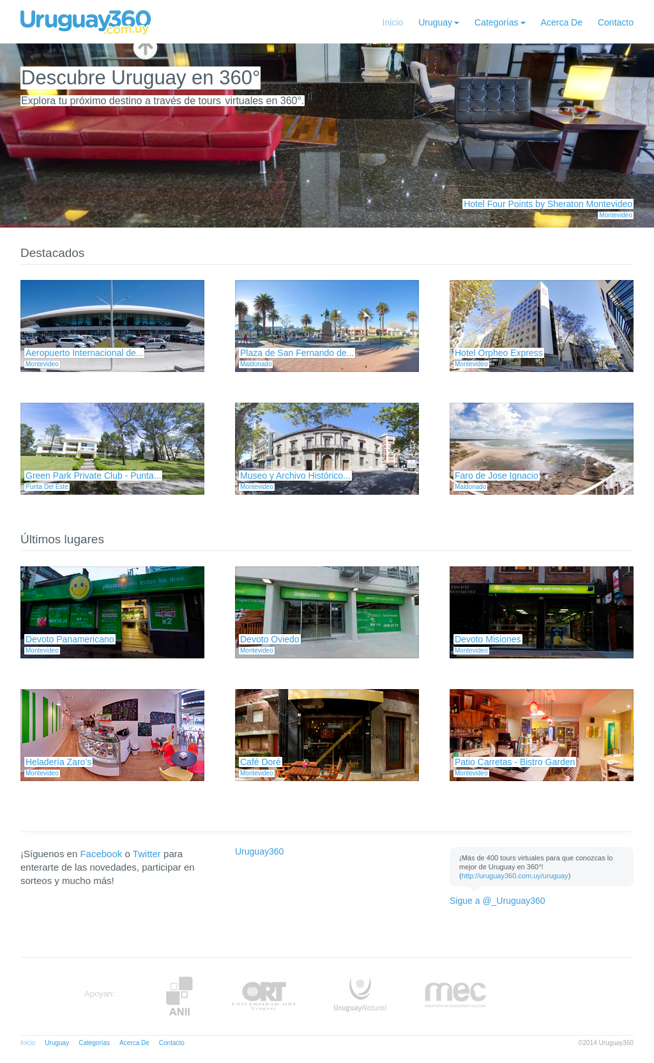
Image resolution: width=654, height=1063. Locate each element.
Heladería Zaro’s (58, 762)
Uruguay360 (259, 851)
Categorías (496, 22)
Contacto (616, 22)
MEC (456, 996)
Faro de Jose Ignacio (496, 475)
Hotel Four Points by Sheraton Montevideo (548, 204)
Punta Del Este (47, 486)
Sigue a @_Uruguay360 (497, 901)
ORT (263, 996)
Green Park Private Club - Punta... (93, 475)
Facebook (101, 853)
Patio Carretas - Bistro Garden (515, 762)
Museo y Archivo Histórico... (295, 475)
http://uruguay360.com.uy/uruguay (515, 876)
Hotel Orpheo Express (499, 353)
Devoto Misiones (488, 639)
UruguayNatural (360, 996)
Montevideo (615, 215)
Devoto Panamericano (70, 639)
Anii (179, 996)
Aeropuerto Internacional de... (84, 353)
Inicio (393, 22)
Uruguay (435, 22)
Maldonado (255, 364)
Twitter (147, 853)
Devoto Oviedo (270, 639)
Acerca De (561, 22)
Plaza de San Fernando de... (297, 353)
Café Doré (260, 762)
